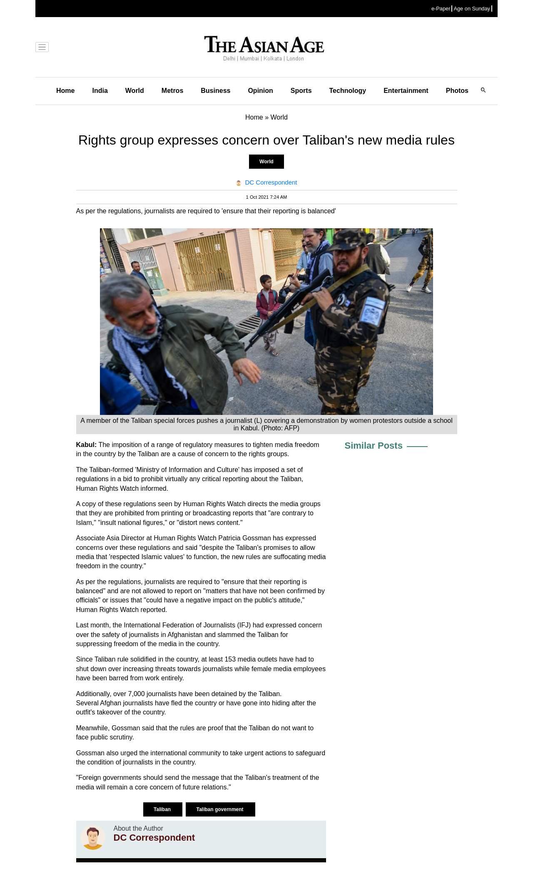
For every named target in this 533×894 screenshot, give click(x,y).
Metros (172, 90)
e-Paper (441, 8)
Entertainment (406, 90)
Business (215, 90)
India (99, 90)
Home (65, 90)
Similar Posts (374, 445)
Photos (457, 90)
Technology (347, 90)
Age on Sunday (471, 8)
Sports (301, 90)
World (134, 90)
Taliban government (220, 809)
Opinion (260, 90)
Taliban (163, 809)
